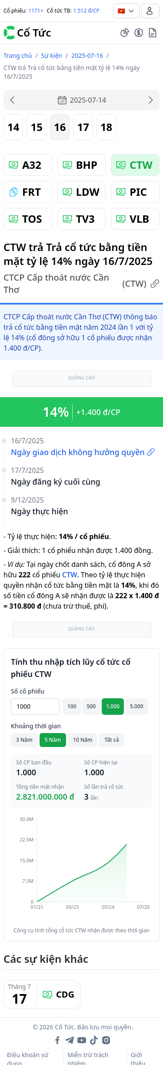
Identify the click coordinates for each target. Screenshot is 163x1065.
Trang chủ (17, 55)
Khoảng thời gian (36, 726)
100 (72, 706)
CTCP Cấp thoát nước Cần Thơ (81, 283)
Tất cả (111, 739)
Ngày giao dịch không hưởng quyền (83, 452)
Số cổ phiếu (27, 691)
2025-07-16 (87, 55)
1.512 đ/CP (86, 10)
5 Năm (53, 739)
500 (91, 706)
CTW (69, 574)
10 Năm (82, 739)
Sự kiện (51, 55)
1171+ (35, 10)
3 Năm (24, 739)
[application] (81, 869)
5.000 (136, 706)
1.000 (113, 706)
